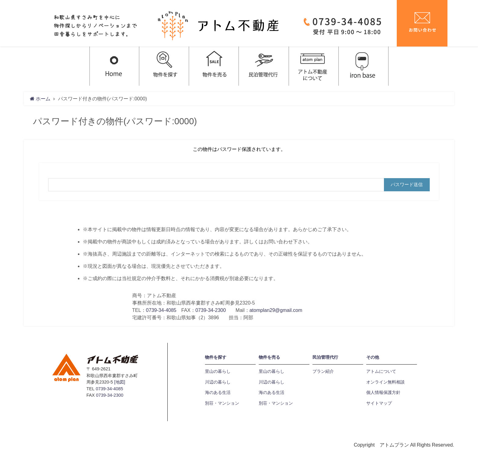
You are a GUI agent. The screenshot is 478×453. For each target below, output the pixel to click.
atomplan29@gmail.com (276, 310)
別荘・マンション (222, 403)
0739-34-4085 (161, 310)
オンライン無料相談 (385, 382)
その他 (372, 357)
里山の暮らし (218, 371)
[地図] (119, 382)
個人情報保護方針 (383, 392)
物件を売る (269, 357)
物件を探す (215, 357)
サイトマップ (379, 403)
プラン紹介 (323, 371)
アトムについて (381, 371)
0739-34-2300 (210, 310)
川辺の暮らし (218, 382)
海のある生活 (218, 392)
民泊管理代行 (325, 357)
